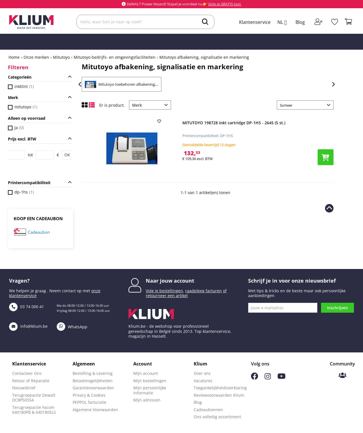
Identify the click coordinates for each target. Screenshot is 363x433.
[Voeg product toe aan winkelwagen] (326, 157)
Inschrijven (337, 307)
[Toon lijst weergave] (92, 106)
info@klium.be (28, 326)
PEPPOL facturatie (89, 402)
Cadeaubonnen (208, 409)
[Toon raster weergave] (85, 106)
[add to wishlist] (160, 121)
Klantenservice (255, 22)
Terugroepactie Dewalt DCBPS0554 (33, 397)
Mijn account (145, 373)
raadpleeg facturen (203, 290)
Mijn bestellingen (149, 380)
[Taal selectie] (284, 22)
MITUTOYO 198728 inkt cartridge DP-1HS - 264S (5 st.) (233, 122)
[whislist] (334, 22)
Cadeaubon (39, 232)
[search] (205, 22)
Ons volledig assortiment (217, 416)
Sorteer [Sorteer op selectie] (286, 105)
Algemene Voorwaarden (95, 409)
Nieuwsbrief (23, 387)
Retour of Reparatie (30, 380)
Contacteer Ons (27, 373)
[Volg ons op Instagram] (268, 378)
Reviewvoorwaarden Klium (219, 395)
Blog (300, 22)
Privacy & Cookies (89, 395)
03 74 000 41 (26, 306)
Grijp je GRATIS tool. (224, 4)
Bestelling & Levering (93, 373)
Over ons (202, 373)
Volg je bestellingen (164, 290)
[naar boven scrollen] (329, 208)
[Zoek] (145, 22)
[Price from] (16, 154)
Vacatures (203, 380)
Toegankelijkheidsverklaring (220, 387)
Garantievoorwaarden (93, 387)
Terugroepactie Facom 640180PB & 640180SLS (34, 410)
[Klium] (31, 21)
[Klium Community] (342, 376)
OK (67, 154)
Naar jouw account (170, 280)
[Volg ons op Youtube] (281, 377)
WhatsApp (72, 326)
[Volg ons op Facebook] (254, 378)
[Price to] (45, 154)
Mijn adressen (147, 400)
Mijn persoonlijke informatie (149, 390)
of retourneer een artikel (186, 293)
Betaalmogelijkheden (93, 380)
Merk (137, 105)
